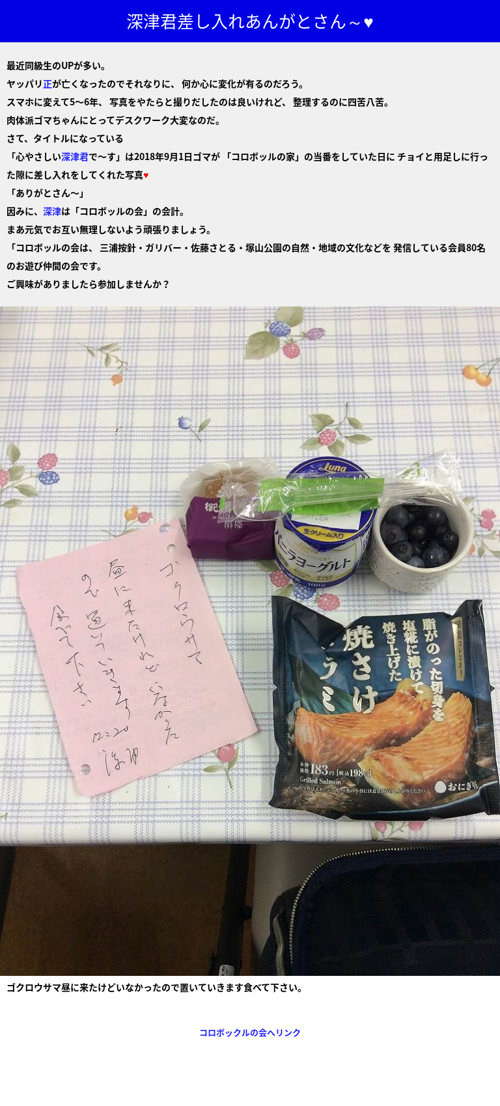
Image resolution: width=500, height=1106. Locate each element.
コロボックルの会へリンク (250, 1032)
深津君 (75, 156)
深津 (52, 210)
